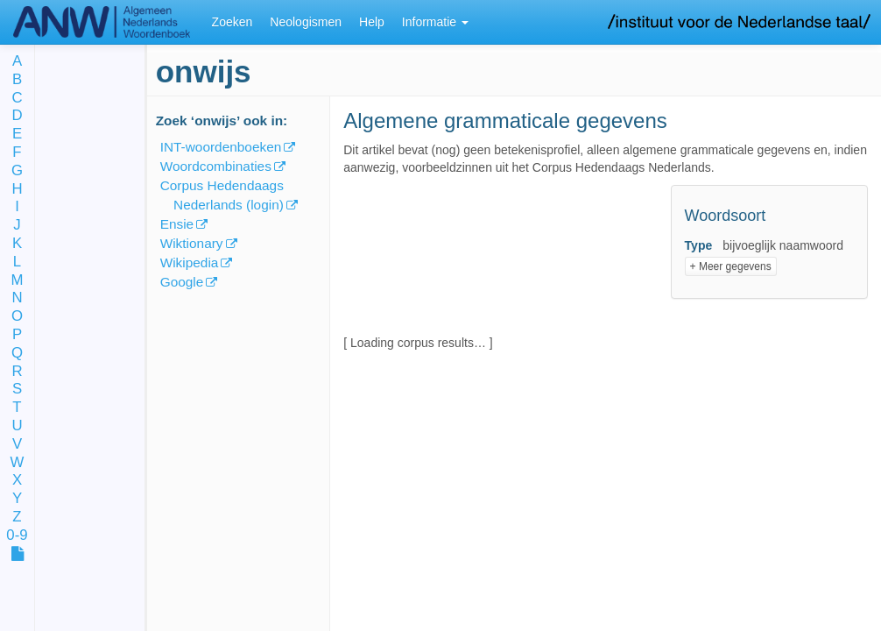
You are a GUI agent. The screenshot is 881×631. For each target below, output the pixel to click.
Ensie (177, 223)
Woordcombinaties (215, 166)
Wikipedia (189, 262)
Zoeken (232, 22)
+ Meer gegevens (731, 266)
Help (371, 22)
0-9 (16, 535)
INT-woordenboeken (221, 146)
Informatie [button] (435, 22)
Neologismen (306, 22)
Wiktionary (191, 243)
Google (182, 281)
